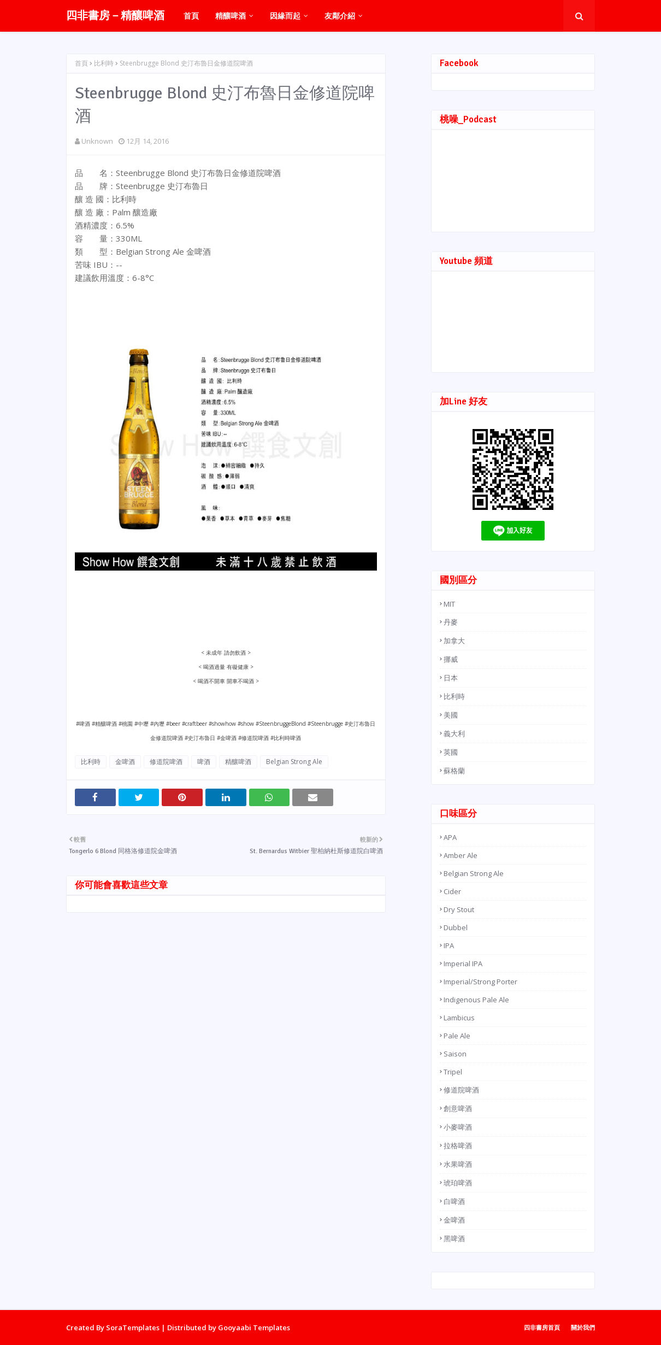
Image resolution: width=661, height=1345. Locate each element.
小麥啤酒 (458, 1127)
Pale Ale (457, 1036)
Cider (452, 891)
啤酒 (203, 761)
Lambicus (459, 1018)
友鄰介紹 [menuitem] (339, 15)
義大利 (454, 733)
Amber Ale (460, 855)
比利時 (104, 63)
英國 (451, 752)
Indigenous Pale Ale (476, 1000)
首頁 (81, 63)
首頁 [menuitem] (191, 15)
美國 (451, 715)
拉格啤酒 (458, 1145)
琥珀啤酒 (458, 1183)
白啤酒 (454, 1201)
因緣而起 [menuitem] (285, 15)
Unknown (97, 141)
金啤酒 (125, 761)
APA (450, 837)
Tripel (453, 1072)
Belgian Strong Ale (294, 761)
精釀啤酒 (238, 761)
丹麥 (451, 622)
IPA (449, 945)
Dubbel (456, 927)
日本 (451, 678)
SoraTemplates (133, 1327)
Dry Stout (459, 909)
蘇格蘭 (454, 771)
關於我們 (583, 1327)
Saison (455, 1054)
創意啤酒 (458, 1108)
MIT (449, 604)
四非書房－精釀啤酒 (115, 15)
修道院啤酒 (166, 761)
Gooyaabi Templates (254, 1327)
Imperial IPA (463, 963)
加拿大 (454, 640)
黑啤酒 (454, 1238)
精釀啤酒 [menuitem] (230, 15)
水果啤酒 (458, 1164)
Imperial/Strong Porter (480, 981)
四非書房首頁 (542, 1327)
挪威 (451, 659)
